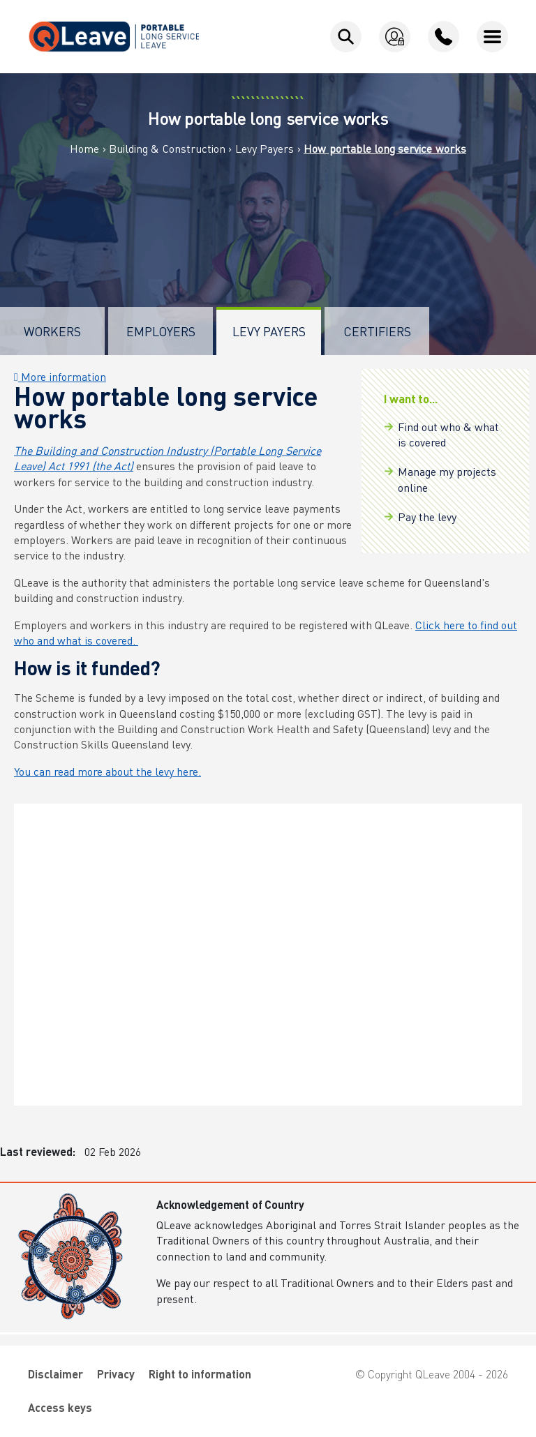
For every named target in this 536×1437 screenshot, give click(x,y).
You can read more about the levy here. (107, 771)
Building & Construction (167, 149)
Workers (52, 331)
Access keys (60, 1407)
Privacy (116, 1374)
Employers (160, 331)
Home (84, 149)
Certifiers (377, 331)
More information (60, 376)
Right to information (200, 1374)
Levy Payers (264, 149)
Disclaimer (55, 1374)
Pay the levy (427, 516)
